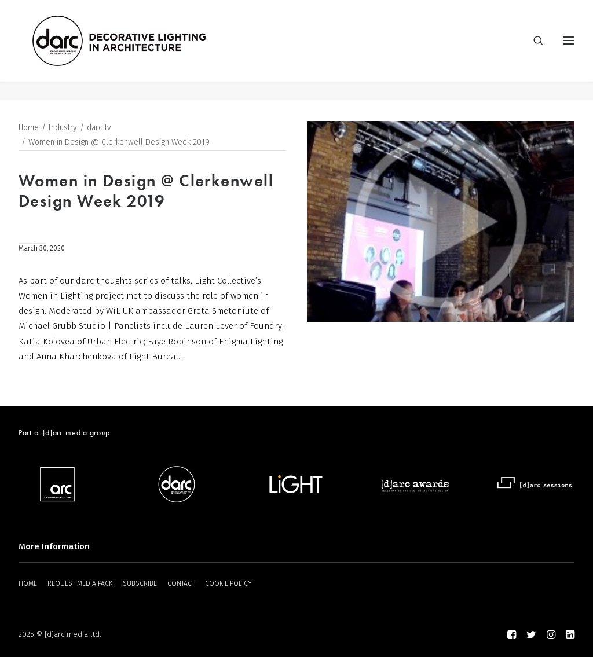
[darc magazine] (138, 50)
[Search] (533, 50)
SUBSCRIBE (140, 583)
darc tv (99, 128)
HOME (28, 583)
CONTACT (181, 583)
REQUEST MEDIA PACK (79, 583)
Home (29, 128)
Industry (63, 128)
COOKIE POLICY (228, 583)
